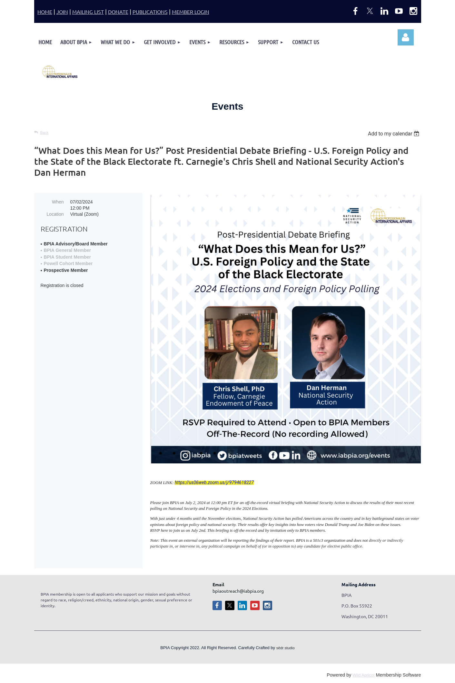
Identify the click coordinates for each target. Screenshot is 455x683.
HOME (44, 11)
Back (44, 132)
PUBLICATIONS (150, 11)
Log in (406, 37)
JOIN (62, 11)
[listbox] (394, 134)
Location (55, 214)
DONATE (118, 11)
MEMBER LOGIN (190, 11)
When (58, 201)
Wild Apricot (363, 675)
